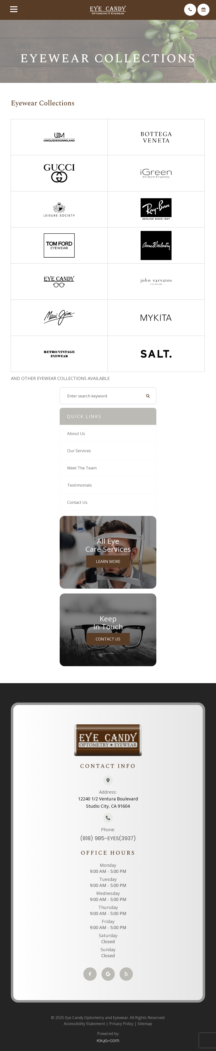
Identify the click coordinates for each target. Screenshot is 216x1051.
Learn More (108, 561)
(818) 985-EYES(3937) (108, 838)
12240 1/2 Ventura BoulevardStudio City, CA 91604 (108, 802)
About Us (76, 433)
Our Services (79, 450)
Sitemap (144, 1023)
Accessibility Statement (84, 1023)
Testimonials (79, 485)
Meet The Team (82, 468)
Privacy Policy (121, 1023)
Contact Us (77, 502)
